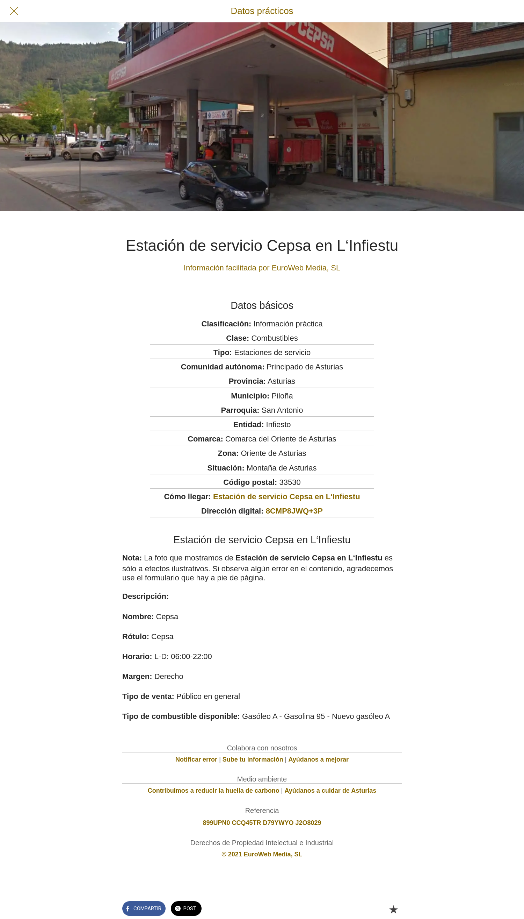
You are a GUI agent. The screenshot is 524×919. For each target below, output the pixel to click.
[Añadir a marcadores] (393, 909)
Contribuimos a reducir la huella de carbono (213, 790)
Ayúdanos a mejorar (319, 759)
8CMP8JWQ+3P (294, 511)
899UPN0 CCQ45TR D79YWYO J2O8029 (262, 822)
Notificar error (196, 759)
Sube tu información (253, 759)
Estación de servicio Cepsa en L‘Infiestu (286, 496)
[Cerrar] (14, 11)
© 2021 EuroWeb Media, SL (262, 854)
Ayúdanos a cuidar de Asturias (331, 790)
